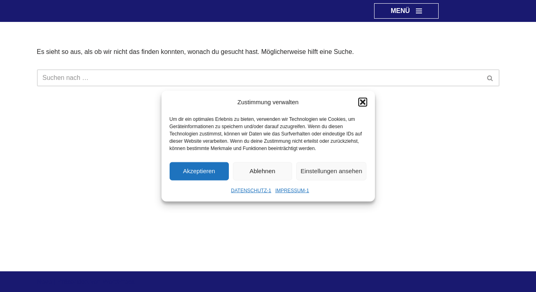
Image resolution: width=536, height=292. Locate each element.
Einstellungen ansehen (331, 170)
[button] (363, 102)
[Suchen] (259, 77)
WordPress (119, 281)
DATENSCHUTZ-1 (251, 190)
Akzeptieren (199, 170)
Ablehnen (262, 170)
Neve (44, 281)
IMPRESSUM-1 (292, 190)
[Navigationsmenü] (406, 11)
